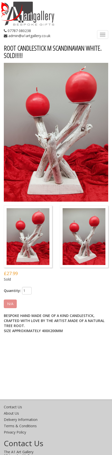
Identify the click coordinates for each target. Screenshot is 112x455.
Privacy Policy (15, 432)
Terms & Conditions (20, 425)
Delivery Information (21, 419)
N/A (10, 303)
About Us (11, 413)
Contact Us (13, 407)
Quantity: (12, 290)
